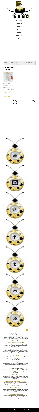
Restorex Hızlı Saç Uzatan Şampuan (15, 368)
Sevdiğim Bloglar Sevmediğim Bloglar (16, 348)
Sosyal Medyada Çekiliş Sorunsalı (16, 393)
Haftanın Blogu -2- (16, 374)
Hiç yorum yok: (10, 97)
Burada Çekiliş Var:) (16, 361)
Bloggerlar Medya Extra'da (15, 387)
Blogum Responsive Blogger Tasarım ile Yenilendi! (15, 381)
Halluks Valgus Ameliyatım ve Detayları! (15, 342)
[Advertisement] (19, 49)
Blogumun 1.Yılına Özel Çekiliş (15, 335)
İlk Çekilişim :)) (15, 355)
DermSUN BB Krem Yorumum (8, 68)
